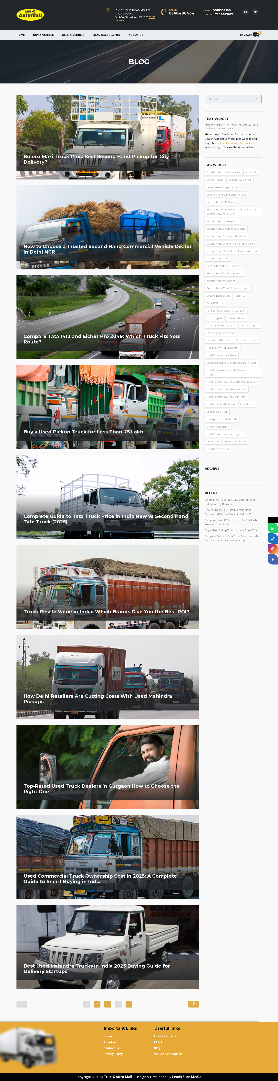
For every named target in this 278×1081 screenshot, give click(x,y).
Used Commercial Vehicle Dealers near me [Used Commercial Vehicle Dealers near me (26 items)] (232, 382)
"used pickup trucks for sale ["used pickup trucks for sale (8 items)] (223, 172)
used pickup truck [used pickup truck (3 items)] (217, 411)
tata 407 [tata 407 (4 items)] (240, 295)
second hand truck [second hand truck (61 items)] (218, 258)
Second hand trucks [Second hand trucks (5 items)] (218, 295)
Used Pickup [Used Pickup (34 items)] (247, 404)
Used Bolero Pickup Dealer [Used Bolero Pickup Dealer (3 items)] (222, 348)
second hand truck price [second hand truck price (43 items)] (221, 281)
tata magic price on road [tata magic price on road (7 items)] (221, 333)
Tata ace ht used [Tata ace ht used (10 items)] (237, 318)
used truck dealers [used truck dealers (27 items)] (218, 449)
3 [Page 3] (107, 1004)
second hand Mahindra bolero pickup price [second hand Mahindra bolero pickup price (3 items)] (232, 251)
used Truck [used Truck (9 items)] (213, 441)
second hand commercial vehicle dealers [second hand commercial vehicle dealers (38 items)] (231, 243)
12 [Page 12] (129, 1004)
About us (136, 34)
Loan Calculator (106, 34)
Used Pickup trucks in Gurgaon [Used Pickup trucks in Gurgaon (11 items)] (225, 434)
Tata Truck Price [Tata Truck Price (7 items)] (249, 340)
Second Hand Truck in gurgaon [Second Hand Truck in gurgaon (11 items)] (225, 273)
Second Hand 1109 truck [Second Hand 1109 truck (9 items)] (221, 202)
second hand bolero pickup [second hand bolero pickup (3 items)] (223, 221)
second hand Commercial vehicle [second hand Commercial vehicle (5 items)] (226, 236)
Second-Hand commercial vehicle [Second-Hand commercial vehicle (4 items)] (226, 194)
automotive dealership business (236, 143)
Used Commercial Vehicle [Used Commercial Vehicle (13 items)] (222, 355)
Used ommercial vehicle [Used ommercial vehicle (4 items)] (221, 404)
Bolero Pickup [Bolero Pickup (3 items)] (215, 179)
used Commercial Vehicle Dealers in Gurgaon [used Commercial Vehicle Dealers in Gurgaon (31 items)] (228, 372)
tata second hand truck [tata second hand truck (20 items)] (220, 340)
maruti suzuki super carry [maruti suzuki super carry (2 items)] (222, 187)
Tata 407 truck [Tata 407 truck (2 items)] (215, 303)
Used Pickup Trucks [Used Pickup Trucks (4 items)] (218, 426)
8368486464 (182, 13)
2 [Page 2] (97, 1004)
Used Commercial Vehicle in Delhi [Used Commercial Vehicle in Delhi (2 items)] (226, 397)
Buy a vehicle (43, 34)
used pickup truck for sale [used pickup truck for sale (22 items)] (222, 419)
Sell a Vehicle (73, 34)
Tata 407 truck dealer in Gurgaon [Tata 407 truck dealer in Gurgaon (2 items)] (226, 310)
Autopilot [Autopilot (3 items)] (250, 172)
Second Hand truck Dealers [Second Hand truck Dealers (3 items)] (223, 266)
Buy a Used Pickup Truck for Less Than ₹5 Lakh (232, 530)
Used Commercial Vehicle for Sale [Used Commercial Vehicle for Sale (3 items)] (227, 389)
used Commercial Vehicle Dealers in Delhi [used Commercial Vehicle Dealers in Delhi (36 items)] (231, 362)
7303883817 (224, 14)
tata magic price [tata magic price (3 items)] (250, 325)
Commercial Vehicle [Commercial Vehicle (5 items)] (240, 179)
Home (20, 34)
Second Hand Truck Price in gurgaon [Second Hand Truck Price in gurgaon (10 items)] (228, 288)
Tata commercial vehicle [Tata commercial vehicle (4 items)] (221, 325)
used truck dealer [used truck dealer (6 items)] (235, 441)
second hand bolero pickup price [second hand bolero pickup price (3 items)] (226, 228)
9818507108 (222, 10)
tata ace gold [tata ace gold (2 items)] (214, 318)
